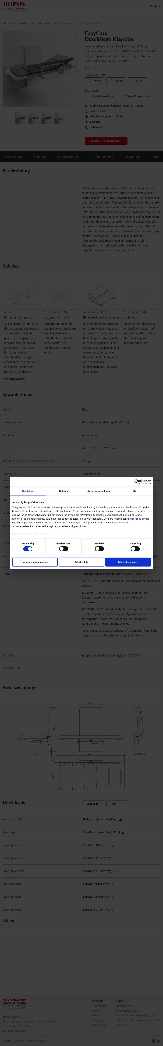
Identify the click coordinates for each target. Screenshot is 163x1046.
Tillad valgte (81, 561)
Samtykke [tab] (27, 490)
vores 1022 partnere (31, 507)
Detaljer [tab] (63, 490)
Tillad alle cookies (128, 561)
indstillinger (142, 518)
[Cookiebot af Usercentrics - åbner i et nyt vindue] (137, 481)
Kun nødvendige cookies (35, 561)
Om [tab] (135, 490)
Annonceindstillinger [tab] (99, 490)
